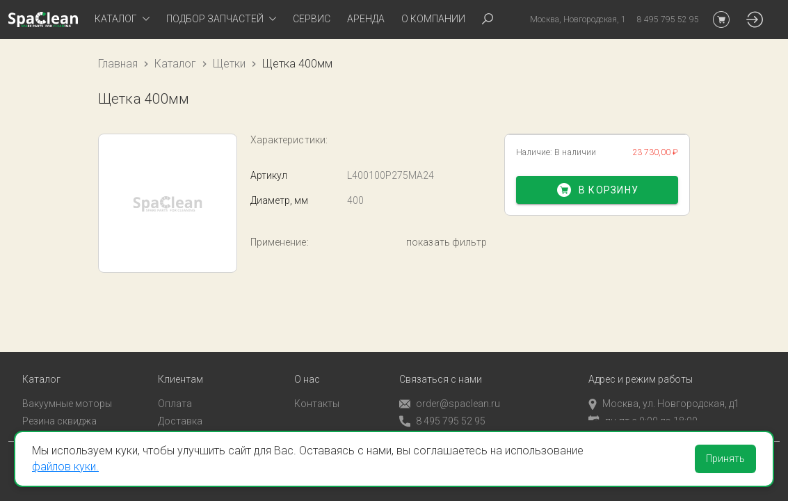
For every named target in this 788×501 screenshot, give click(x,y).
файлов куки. (65, 466)
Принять (725, 458)
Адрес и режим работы (640, 365)
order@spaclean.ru (449, 389)
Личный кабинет (195, 423)
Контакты (316, 389)
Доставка (180, 406)
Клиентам (180, 365)
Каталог (175, 63)
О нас (307, 365)
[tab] (122, 19)
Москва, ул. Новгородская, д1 (663, 389)
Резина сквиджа (59, 406)
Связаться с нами (440, 365)
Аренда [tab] (366, 18)
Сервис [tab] (311, 18)
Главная (118, 63)
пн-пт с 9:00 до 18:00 (643, 406)
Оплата (175, 389)
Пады (34, 423)
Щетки (229, 63)
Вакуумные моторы (67, 389)
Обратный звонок (440, 423)
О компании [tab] (433, 18)
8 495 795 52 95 (442, 407)
